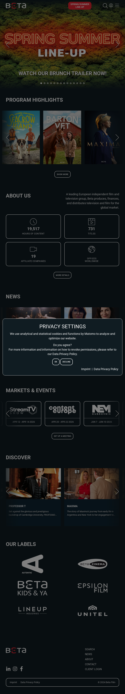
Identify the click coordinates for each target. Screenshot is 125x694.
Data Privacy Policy (106, 369)
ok (56, 362)
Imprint (85, 369)
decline (66, 362)
